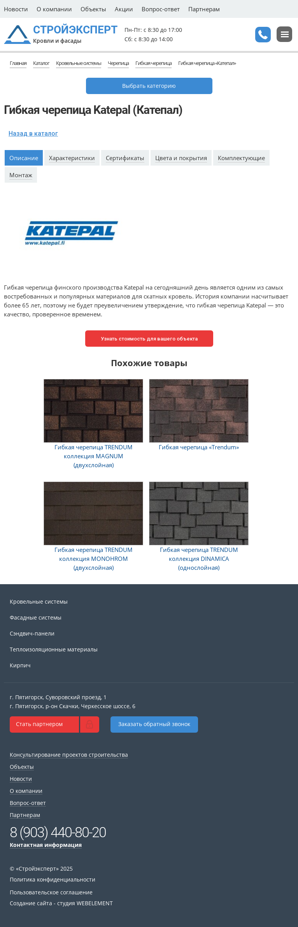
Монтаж (20, 175)
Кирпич (20, 665)
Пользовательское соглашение (51, 892)
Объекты (93, 9)
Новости (16, 9)
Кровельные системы (78, 62)
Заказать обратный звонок (154, 724)
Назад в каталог (33, 133)
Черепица (118, 62)
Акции (124, 9)
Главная (18, 62)
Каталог (41, 62)
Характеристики (72, 158)
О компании (54, 9)
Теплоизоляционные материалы (54, 649)
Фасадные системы (35, 617)
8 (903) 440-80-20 (58, 832)
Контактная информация (46, 844)
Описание (23, 158)
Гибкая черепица (153, 62)
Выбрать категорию (149, 85)
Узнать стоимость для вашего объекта (149, 339)
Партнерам (204, 9)
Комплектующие (241, 158)
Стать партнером (39, 724)
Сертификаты (125, 158)
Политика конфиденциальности (52, 879)
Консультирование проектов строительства (69, 754)
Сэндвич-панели (32, 633)
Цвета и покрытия (181, 158)
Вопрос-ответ (161, 9)
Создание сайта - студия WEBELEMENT (61, 903)
